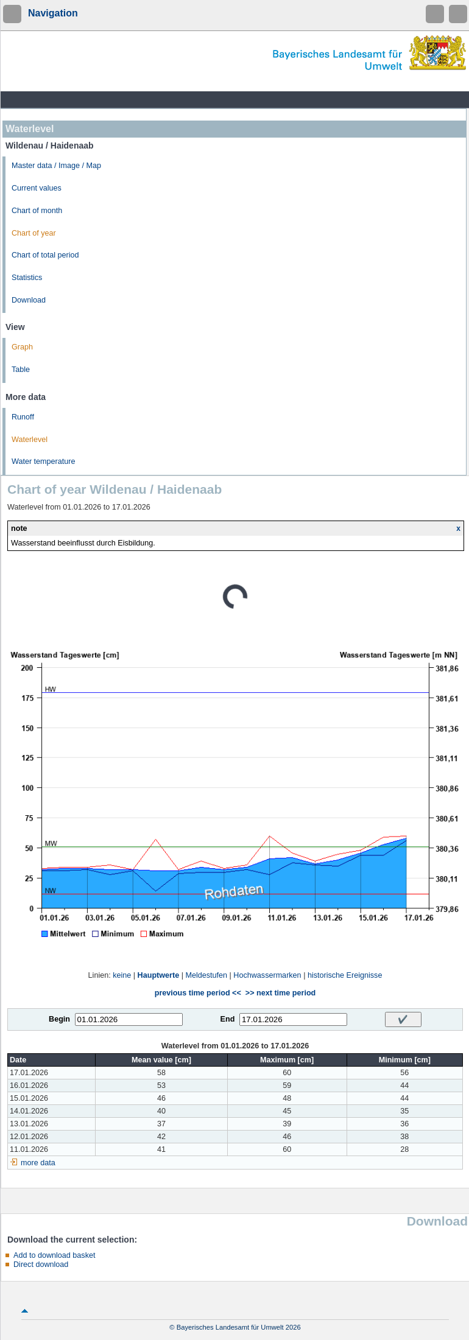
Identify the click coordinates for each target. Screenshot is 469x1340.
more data (38, 1163)
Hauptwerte (159, 975)
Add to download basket (54, 1255)
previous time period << (198, 993)
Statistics (27, 277)
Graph (22, 347)
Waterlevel (30, 439)
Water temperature (44, 461)
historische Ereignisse (345, 975)
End (227, 1019)
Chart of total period (45, 255)
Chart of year (34, 233)
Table (21, 369)
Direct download (40, 1264)
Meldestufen (206, 975)
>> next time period (280, 993)
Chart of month (37, 210)
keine (122, 975)
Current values (37, 188)
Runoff (23, 417)
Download (29, 300)
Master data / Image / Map (56, 165)
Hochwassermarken (267, 975)
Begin (59, 1019)
